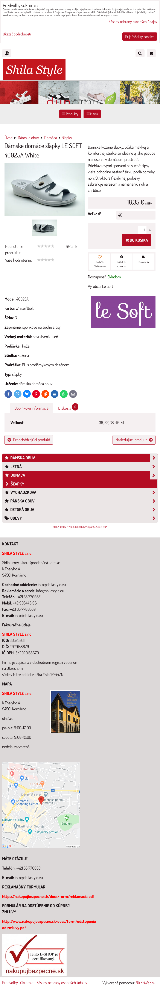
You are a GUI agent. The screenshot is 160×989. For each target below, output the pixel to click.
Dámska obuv (81, 458)
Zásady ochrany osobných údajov (62, 982)
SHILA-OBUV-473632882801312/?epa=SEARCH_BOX (80, 526)
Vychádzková (80, 492)
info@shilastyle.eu (29, 877)
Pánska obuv (81, 501)
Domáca (80, 475)
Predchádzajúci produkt (29, 439)
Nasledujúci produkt (134, 439)
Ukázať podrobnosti (17, 34)
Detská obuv (81, 509)
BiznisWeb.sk (145, 982)
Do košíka (136, 240)
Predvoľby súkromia (17, 982)
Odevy (81, 518)
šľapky (14, 484)
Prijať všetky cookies (139, 36)
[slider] (45, 246)
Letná (80, 466)
